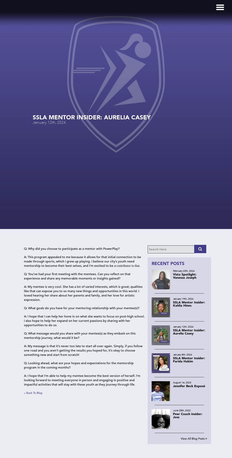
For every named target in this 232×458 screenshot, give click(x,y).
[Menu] (220, 7)
